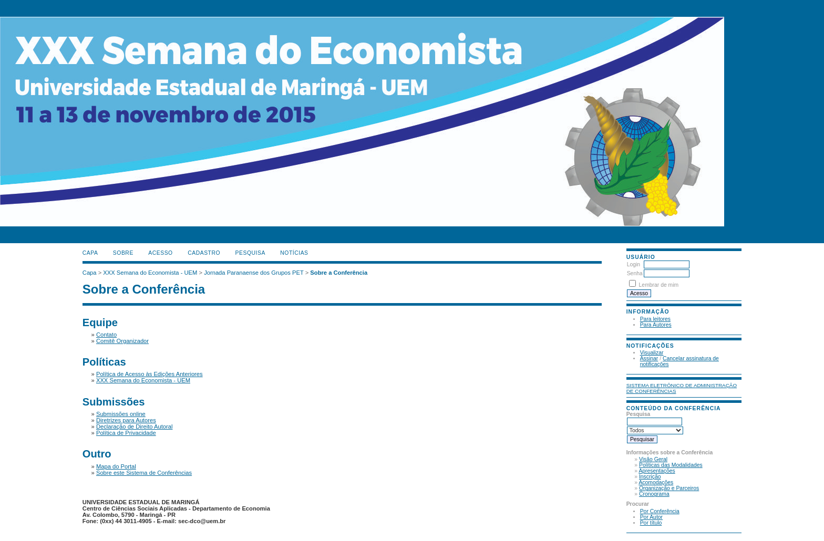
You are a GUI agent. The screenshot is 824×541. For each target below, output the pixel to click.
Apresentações (656, 471)
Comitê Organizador (122, 341)
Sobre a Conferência (338, 272)
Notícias (294, 253)
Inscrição (650, 477)
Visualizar (652, 353)
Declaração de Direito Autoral (134, 426)
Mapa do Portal (116, 466)
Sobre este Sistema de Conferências (144, 473)
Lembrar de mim (659, 285)
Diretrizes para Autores (126, 420)
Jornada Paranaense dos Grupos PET (253, 272)
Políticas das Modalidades (671, 465)
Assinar (649, 358)
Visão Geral (653, 459)
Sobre (123, 253)
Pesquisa (250, 253)
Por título (651, 523)
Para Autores (656, 325)
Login (633, 264)
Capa (90, 253)
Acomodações (655, 482)
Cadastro (204, 253)
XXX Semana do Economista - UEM (150, 272)
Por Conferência (659, 511)
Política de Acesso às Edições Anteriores (149, 374)
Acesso (160, 253)
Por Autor (651, 517)
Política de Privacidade (126, 433)
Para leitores (655, 319)
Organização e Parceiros (669, 488)
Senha (635, 273)
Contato (106, 334)
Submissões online (121, 414)
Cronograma (654, 494)
